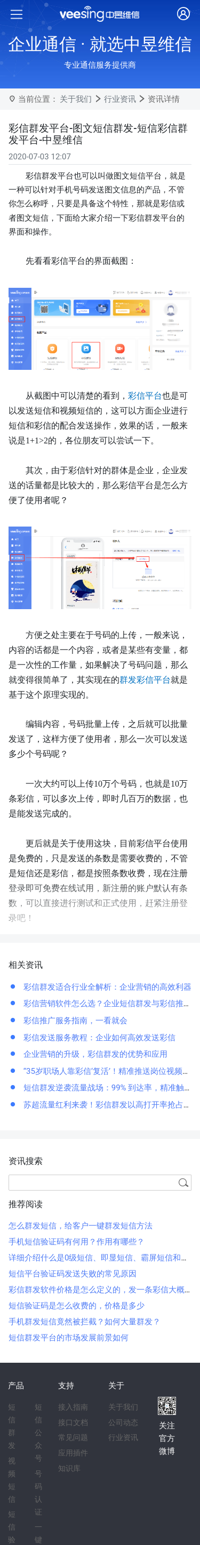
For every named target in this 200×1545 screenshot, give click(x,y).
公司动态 (123, 1422)
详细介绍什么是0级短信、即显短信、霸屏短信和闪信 (103, 1258)
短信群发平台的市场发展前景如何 (69, 1337)
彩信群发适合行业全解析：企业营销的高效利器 (106, 987)
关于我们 (76, 99)
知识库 (69, 1468)
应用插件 (73, 1453)
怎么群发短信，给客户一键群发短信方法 (81, 1226)
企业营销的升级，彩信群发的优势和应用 (94, 1054)
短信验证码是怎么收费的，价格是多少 (77, 1306)
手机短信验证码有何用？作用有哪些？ (77, 1242)
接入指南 (73, 1407)
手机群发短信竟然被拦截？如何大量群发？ (85, 1321)
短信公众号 (38, 1432)
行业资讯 (120, 99)
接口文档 (73, 1422)
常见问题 (73, 1437)
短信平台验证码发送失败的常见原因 (73, 1274)
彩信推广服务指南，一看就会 (74, 1020)
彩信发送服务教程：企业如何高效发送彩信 (98, 1037)
